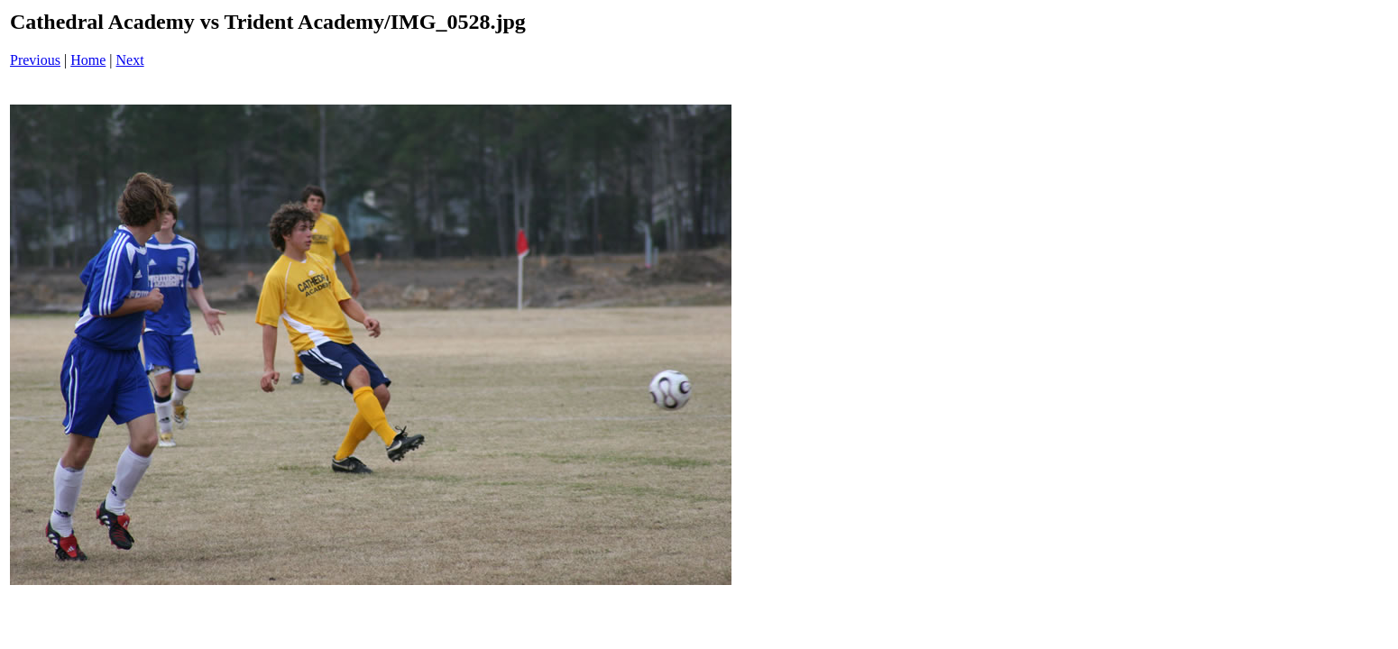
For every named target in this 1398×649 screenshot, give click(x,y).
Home (88, 60)
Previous (35, 60)
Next (130, 60)
